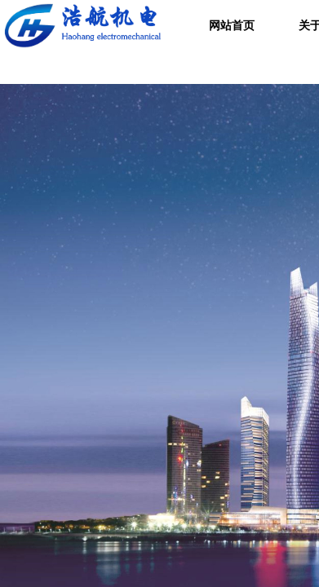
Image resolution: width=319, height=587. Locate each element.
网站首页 (232, 26)
